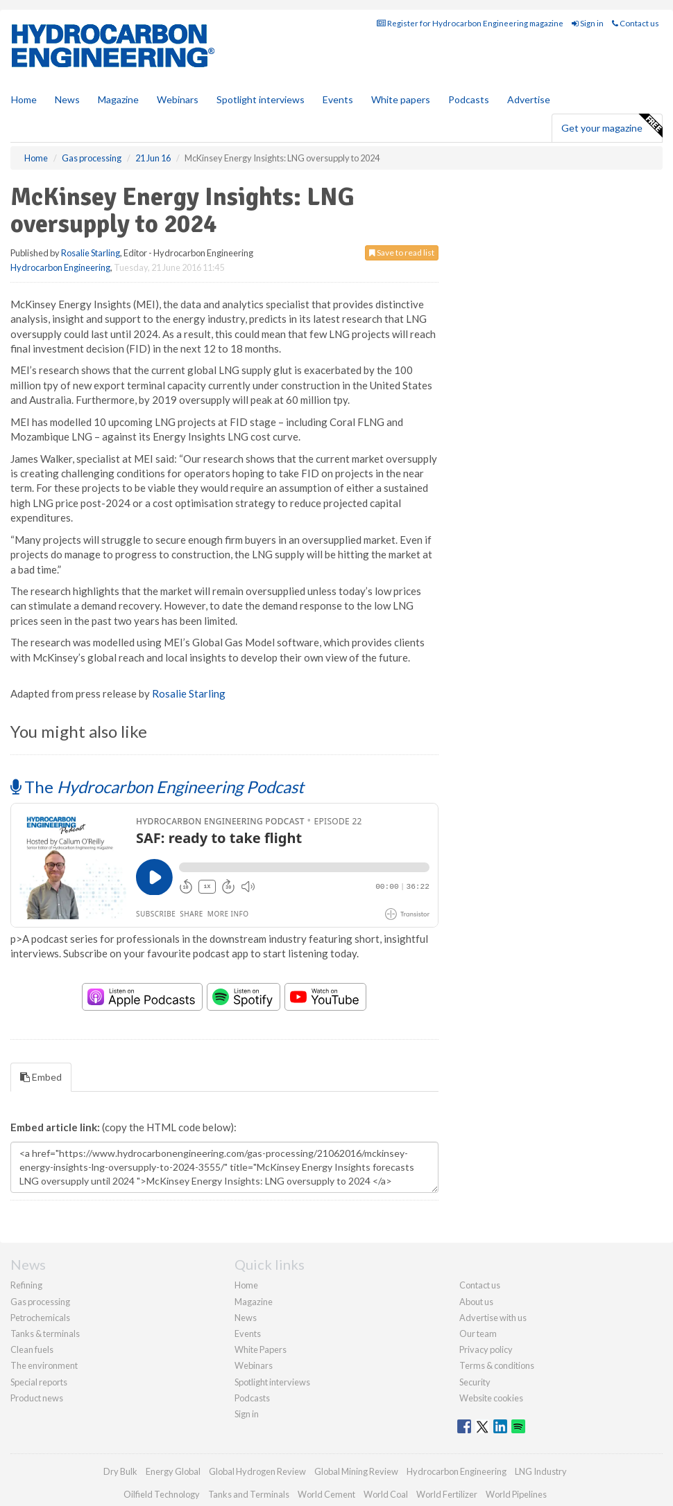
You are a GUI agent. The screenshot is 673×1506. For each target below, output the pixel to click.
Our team (478, 1333)
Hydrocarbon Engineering (60, 267)
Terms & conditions (496, 1365)
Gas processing (40, 1301)
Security (475, 1382)
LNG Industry (541, 1471)
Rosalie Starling (90, 252)
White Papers (261, 1349)
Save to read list (401, 252)
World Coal (386, 1494)
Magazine (118, 99)
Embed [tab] (41, 1077)
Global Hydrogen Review (257, 1471)
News (246, 1317)
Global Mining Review (356, 1471)
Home (24, 99)
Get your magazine (611, 126)
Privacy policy (486, 1349)
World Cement (326, 1494)
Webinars (177, 99)
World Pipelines (516, 1494)
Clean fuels (31, 1349)
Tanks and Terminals (248, 1494)
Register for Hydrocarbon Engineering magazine (470, 23)
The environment (44, 1365)
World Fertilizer (446, 1494)
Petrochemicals (40, 1317)
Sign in (588, 23)
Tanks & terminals (45, 1333)
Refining (26, 1285)
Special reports (38, 1382)
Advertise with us (493, 1317)
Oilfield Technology (161, 1494)
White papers (400, 99)
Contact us (635, 23)
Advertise (528, 99)
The (157, 787)
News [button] (67, 99)
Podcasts (468, 99)
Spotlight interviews (260, 99)
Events (338, 99)
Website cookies (491, 1397)
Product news (36, 1397)
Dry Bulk (120, 1471)
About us (476, 1301)
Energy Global (173, 1471)
